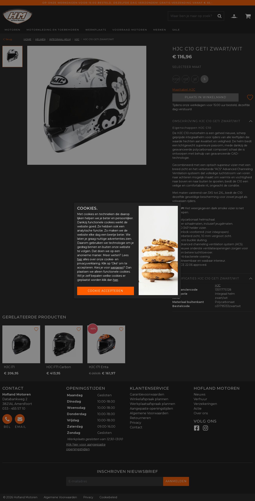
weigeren (117, 267)
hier (79, 259)
